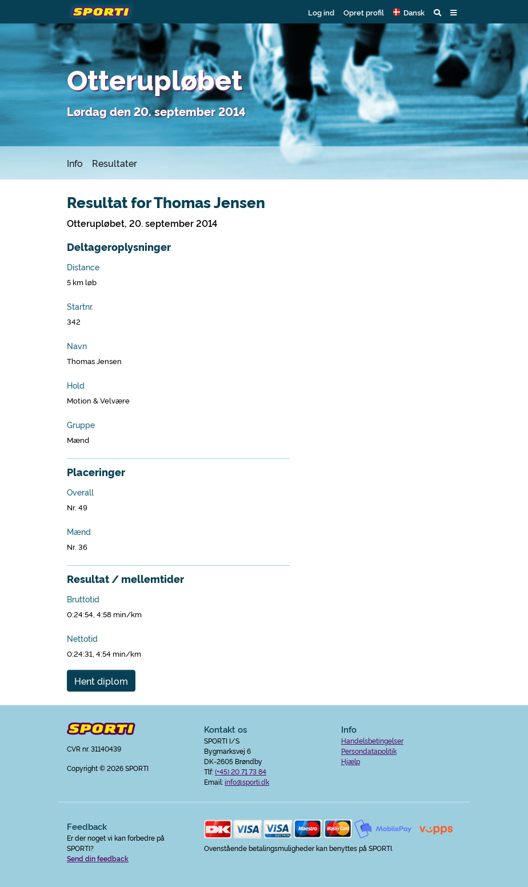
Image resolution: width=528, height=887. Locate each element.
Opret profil (363, 12)
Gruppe (81, 424)
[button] (409, 12)
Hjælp (350, 761)
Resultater (114, 163)
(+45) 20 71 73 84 (240, 771)
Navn (77, 345)
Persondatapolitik (369, 751)
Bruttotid (83, 599)
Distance (83, 267)
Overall (80, 492)
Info (75, 163)
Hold (76, 385)
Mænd (79, 531)
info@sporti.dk (247, 781)
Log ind (321, 12)
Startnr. (80, 306)
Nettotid (82, 638)
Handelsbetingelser (372, 740)
